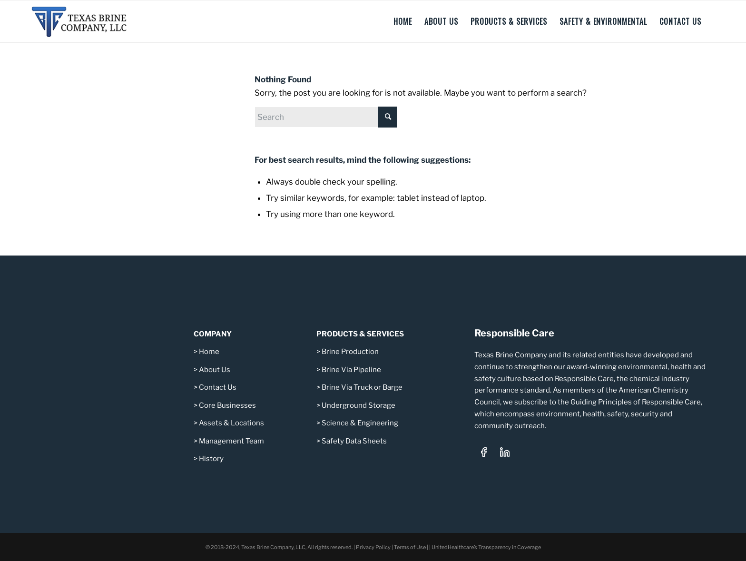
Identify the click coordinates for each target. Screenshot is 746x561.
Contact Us (217, 387)
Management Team (231, 441)
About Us (214, 369)
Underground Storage (358, 405)
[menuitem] (402, 21)
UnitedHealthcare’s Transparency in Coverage (486, 547)
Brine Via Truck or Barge (362, 387)
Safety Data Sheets (354, 441)
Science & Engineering (360, 423)
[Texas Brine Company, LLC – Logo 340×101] (85, 21)
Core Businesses (226, 405)
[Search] (326, 117)
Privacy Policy (373, 547)
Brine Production (350, 351)
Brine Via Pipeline (351, 369)
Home (209, 351)
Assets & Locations (231, 423)
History (211, 458)
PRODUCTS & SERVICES (360, 334)
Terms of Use (410, 547)
